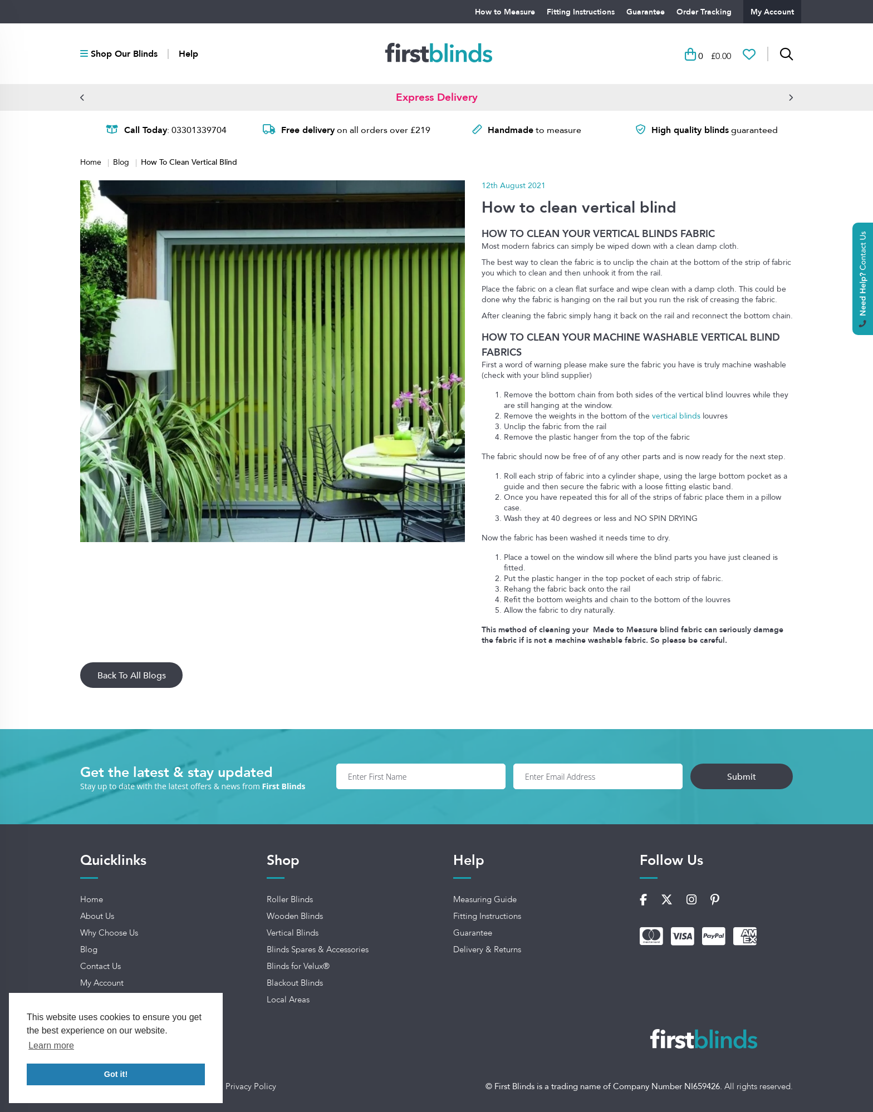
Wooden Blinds (295, 916)
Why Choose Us (109, 933)
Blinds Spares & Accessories (318, 949)
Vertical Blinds (292, 933)
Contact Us (100, 966)
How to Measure (505, 12)
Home (92, 162)
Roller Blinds (290, 899)
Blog (122, 162)
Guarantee (645, 12)
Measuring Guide (485, 899)
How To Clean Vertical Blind (189, 161)
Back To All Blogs (131, 675)
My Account (772, 12)
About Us (97, 916)
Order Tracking (704, 12)
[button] (82, 97)
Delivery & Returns (487, 949)
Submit (741, 776)
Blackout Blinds (295, 983)
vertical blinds (676, 416)
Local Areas (288, 1000)
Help (188, 54)
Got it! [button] (115, 1074)
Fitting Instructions (581, 12)
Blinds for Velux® (298, 966)
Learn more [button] (51, 1045)
